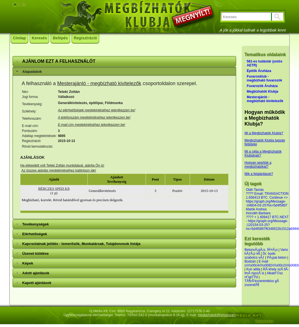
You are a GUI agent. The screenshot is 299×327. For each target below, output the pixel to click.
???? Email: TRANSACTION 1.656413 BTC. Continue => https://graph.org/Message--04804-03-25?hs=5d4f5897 (267, 199)
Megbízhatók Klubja (262, 91)
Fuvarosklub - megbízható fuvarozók (264, 78)
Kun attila (253, 269)
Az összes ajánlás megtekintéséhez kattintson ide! (58, 170)
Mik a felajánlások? (259, 174)
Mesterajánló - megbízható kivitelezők (99, 83)
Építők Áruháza (259, 71)
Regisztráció (85, 38)
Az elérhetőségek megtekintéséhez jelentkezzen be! (96, 110)
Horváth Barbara (258, 213)
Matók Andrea (256, 209)
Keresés (39, 38)
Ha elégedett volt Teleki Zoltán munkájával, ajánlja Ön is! (62, 165)
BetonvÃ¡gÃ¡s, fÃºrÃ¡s (261, 250)
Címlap (19, 38)
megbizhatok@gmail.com (217, 315)
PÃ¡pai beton (276, 257)
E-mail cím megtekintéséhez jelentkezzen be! (91, 125)
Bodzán (250, 261)
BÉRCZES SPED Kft (54, 188)
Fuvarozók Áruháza (262, 86)
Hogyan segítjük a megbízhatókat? (258, 165)
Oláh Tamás (255, 190)
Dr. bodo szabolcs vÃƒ (260, 255)
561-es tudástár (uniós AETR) (264, 63)
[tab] (124, 61)
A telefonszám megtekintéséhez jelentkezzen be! (94, 117)
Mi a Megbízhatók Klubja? (264, 133)
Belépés (60, 38)
